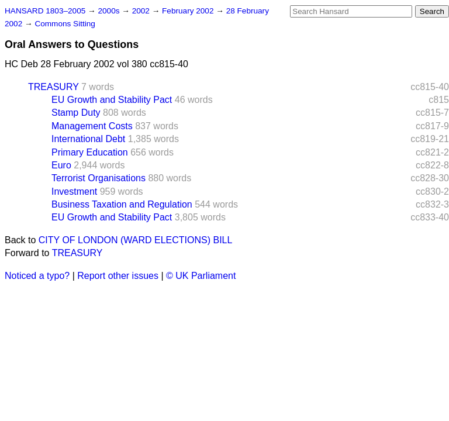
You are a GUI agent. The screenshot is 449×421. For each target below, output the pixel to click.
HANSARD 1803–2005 (45, 10)
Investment (74, 191)
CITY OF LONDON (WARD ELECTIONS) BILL (136, 240)
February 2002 (189, 10)
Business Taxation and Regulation (121, 204)
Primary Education (89, 152)
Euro (61, 165)
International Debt (88, 139)
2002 (142, 10)
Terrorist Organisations (98, 178)
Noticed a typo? (37, 276)
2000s (110, 10)
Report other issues (117, 276)
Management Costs (92, 126)
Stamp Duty (76, 113)
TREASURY (53, 87)
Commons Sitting (64, 23)
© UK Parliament (201, 276)
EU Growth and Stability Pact (111, 100)
